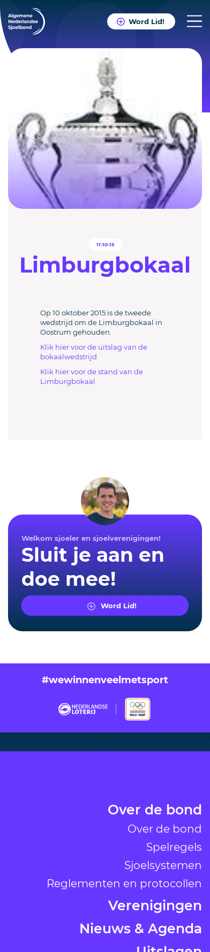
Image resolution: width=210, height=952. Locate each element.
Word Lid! (146, 21)
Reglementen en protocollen (124, 937)
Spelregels (174, 901)
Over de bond (155, 865)
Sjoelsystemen (163, 919)
